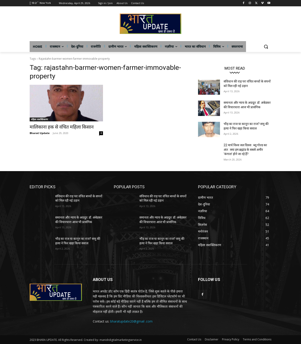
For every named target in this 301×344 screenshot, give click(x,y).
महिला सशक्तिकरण (39, 119)
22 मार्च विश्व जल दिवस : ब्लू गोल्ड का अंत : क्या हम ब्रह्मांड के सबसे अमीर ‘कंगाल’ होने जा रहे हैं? (245, 149)
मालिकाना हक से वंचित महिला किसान (62, 127)
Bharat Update (40, 133)
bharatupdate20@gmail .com (131, 321)
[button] (265, 46)
